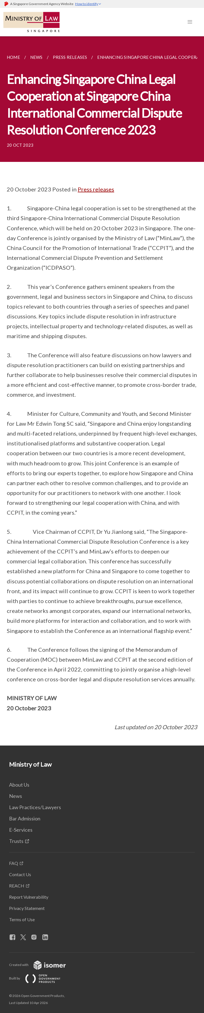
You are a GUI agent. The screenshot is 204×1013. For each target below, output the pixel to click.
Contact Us (20, 874)
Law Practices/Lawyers (35, 807)
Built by (39, 978)
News (15, 796)
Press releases (96, 189)
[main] (102, 391)
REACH (16, 885)
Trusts (16, 841)
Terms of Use (22, 919)
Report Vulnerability (28, 897)
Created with (42, 965)
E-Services (20, 830)
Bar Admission (24, 818)
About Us (19, 785)
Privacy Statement (27, 908)
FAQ (13, 863)
